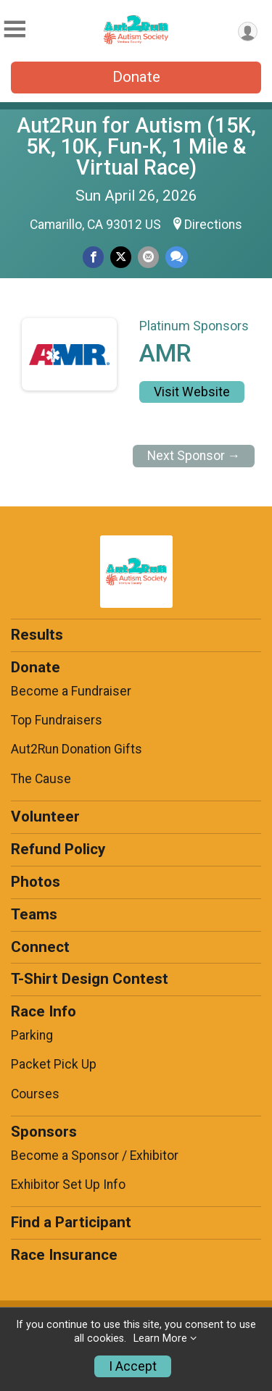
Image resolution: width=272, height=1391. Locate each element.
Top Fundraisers (56, 720)
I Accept (133, 1366)
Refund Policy (58, 849)
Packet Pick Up (53, 1064)
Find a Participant (71, 1222)
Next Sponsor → (194, 455)
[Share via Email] (148, 256)
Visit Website (192, 392)
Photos (35, 881)
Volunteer (45, 816)
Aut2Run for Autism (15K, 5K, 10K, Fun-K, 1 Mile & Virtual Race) (136, 146)
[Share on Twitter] (120, 256)
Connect (40, 947)
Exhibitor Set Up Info (68, 1184)
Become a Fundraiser (71, 691)
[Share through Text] (176, 256)
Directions (213, 224)
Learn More (160, 1338)
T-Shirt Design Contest (89, 978)
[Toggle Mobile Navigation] (14, 29)
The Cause (41, 779)
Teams (34, 914)
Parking (32, 1035)
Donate (136, 76)
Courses (35, 1094)
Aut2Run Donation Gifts (76, 749)
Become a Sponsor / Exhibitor (94, 1155)
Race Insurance (64, 1254)
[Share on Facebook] (93, 256)
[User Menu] (247, 31)
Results (37, 634)
